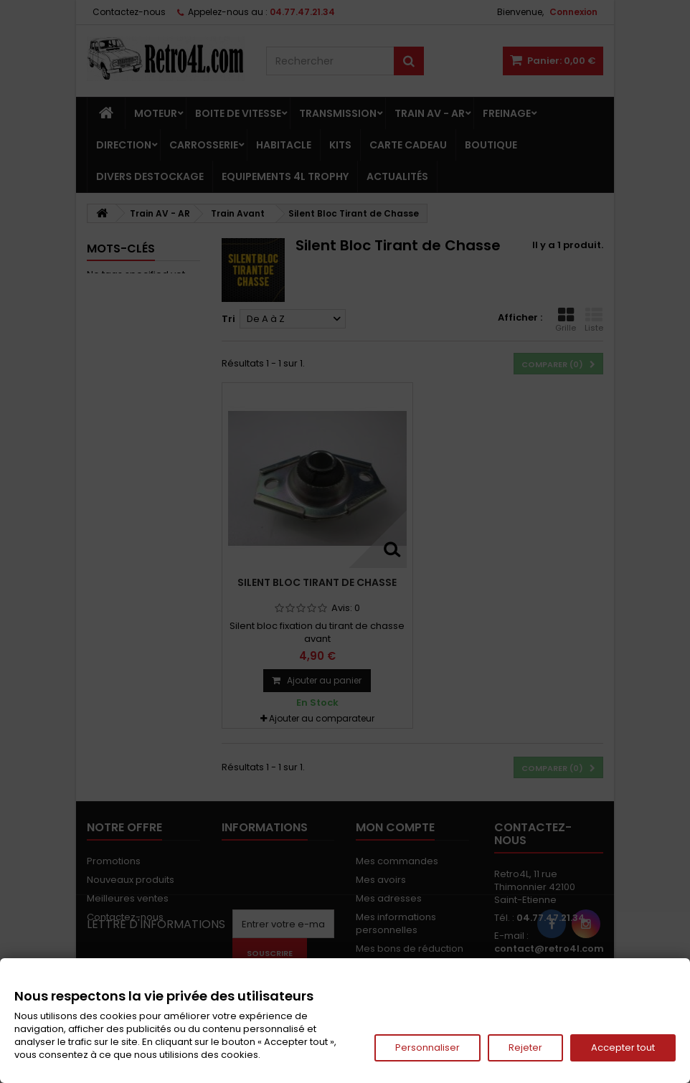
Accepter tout (623, 1047)
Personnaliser (427, 1047)
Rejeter (525, 1047)
